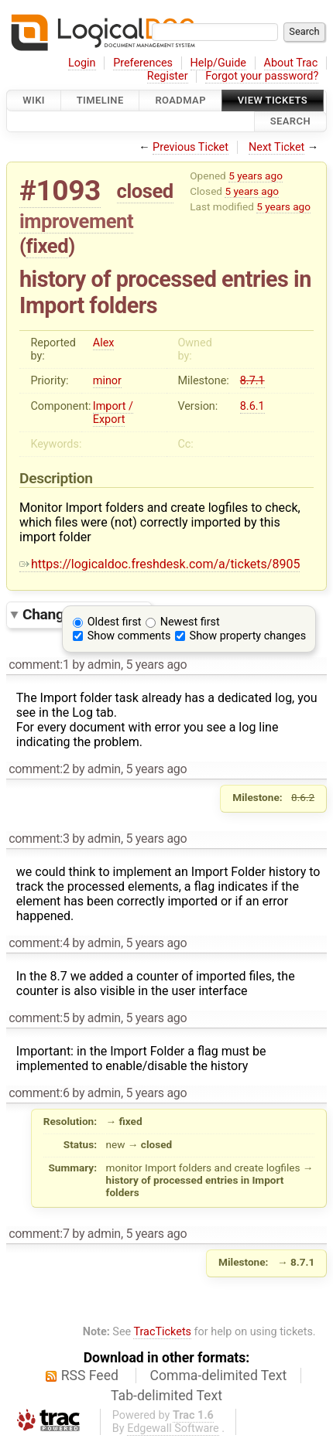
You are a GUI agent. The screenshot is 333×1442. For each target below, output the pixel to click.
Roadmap (180, 100)
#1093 (60, 190)
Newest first (190, 622)
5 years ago (255, 175)
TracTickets (162, 1331)
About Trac (291, 63)
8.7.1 (252, 380)
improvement (76, 221)
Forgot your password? (261, 76)
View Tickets (272, 100)
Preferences (143, 63)
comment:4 (39, 943)
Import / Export (113, 413)
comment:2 (39, 769)
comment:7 (39, 1233)
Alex (104, 342)
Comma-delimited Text (218, 1375)
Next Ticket (276, 147)
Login (82, 63)
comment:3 (39, 838)
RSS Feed (89, 1375)
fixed (47, 245)
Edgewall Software (173, 1428)
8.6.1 (252, 406)
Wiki (33, 100)
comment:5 (39, 1018)
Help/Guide (218, 63)
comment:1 (39, 664)
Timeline (100, 100)
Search (290, 122)
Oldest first (115, 622)
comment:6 (39, 1093)
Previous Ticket (190, 147)
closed (145, 191)
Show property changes (248, 636)
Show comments (129, 636)
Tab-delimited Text (166, 1395)
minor (107, 380)
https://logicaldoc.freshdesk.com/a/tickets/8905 (159, 564)
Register (167, 76)
